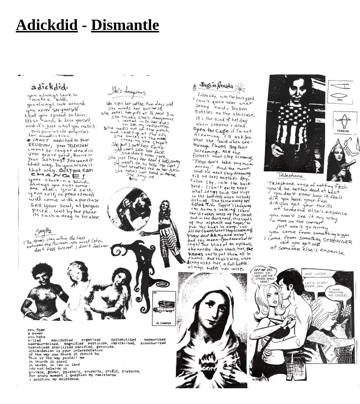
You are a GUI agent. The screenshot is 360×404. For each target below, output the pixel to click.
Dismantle (125, 24)
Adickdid (47, 24)
